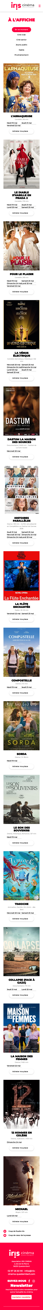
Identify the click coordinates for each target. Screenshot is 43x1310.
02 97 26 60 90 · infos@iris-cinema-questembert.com (21, 1272)
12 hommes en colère (21, 1134)
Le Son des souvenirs (22, 829)
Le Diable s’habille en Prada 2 (21, 195)
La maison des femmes (22, 1058)
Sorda (21, 754)
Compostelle (21, 680)
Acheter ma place (20, 131)
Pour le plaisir (21, 274)
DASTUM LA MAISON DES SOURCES (21, 441)
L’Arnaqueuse (21, 116)
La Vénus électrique (21, 354)
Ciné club (21, 35)
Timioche (21, 904)
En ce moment (21, 30)
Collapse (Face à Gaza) (22, 981)
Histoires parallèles (21, 519)
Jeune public (21, 45)
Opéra (21, 50)
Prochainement (21, 55)
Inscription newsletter (21, 1297)
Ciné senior (21, 40)
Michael (21, 1209)
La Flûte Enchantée (21, 605)
